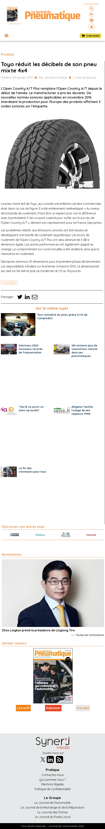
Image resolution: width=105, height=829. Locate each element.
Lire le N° (23, 708)
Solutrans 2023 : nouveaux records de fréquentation (30, 349)
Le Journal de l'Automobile (52, 803)
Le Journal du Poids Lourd (52, 817)
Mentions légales (52, 784)
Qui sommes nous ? (52, 779)
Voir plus (82, 708)
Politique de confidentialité (53, 789)
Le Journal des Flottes (52, 812)
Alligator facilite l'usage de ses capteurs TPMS (82, 410)
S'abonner (53, 708)
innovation (9, 282)
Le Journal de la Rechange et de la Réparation (52, 807)
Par (53, 77)
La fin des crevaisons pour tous (32, 470)
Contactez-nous (52, 775)
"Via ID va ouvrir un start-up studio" (31, 408)
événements (91, 4)
